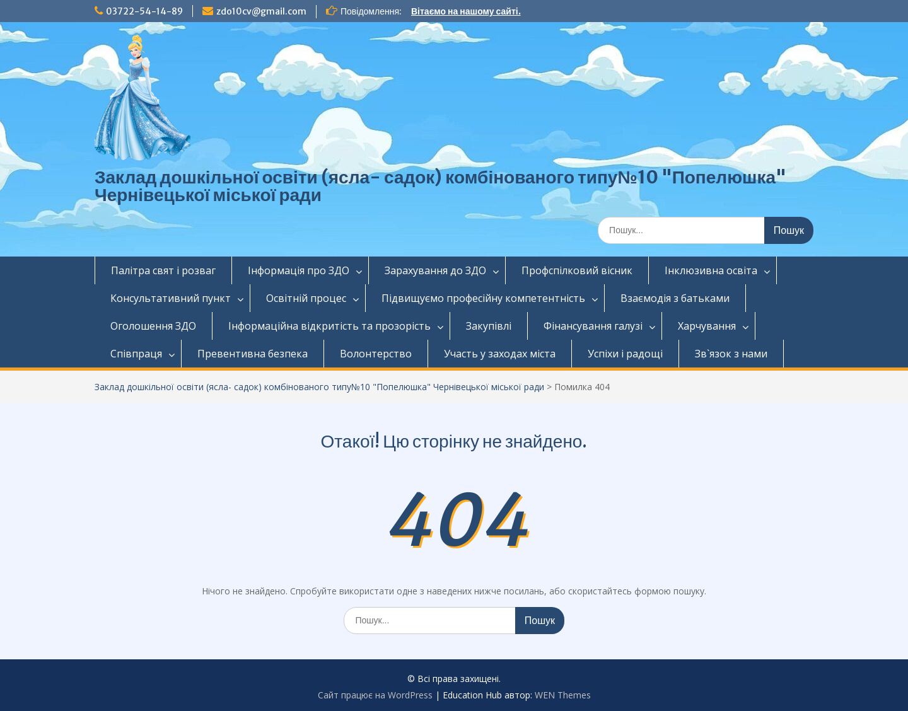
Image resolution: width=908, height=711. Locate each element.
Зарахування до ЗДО (435, 270)
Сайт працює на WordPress (375, 695)
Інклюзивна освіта (711, 270)
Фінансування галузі (593, 326)
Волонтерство (376, 354)
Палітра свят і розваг (163, 270)
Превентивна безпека (252, 354)
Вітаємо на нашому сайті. (466, 11)
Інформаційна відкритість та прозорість (329, 326)
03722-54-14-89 (144, 11)
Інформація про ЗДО (298, 270)
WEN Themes (563, 695)
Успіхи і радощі (625, 354)
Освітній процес (306, 298)
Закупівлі (488, 326)
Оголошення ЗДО (153, 326)
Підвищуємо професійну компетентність (483, 298)
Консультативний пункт (170, 298)
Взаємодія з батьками (675, 298)
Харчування (707, 326)
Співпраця (136, 354)
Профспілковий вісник (576, 270)
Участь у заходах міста (500, 354)
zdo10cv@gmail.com (261, 11)
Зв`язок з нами (731, 354)
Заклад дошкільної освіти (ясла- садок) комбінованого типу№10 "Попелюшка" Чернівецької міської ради (440, 186)
